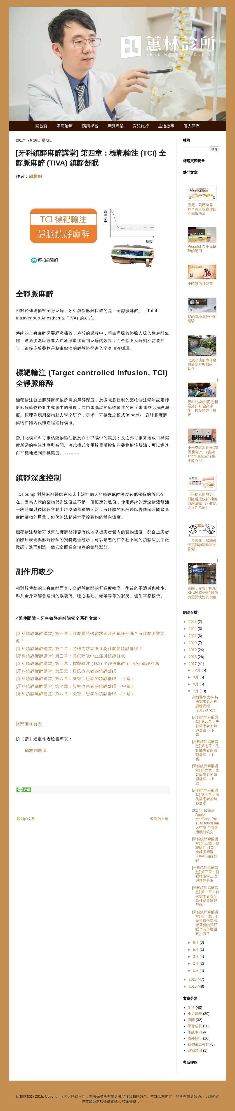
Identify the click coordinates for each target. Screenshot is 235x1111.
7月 (196, 691)
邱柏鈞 (35, 176)
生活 (191, 1008)
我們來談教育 (198, 1044)
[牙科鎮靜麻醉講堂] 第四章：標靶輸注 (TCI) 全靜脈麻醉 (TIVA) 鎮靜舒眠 (87, 663)
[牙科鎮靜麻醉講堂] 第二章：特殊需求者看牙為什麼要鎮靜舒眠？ (79, 648)
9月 (196, 677)
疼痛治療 (64, 126)
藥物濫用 (195, 1050)
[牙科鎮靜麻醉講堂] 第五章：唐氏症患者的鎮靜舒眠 (66, 671)
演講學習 (90, 126)
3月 (196, 956)
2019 (193, 650)
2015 (193, 986)
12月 (197, 670)
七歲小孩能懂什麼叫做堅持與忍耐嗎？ (202, 364)
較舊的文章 (159, 819)
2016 (193, 979)
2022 (193, 629)
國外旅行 (195, 1038)
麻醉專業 (115, 126)
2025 (193, 622)
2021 (193, 636)
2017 (193, 664)
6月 (196, 942)
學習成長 (195, 1026)
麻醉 (191, 1020)
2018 (193, 657)
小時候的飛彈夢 (200, 284)
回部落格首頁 (29, 724)
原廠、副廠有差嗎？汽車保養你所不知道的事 (202, 209)
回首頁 (41, 126)
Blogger (146, 1101)
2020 (193, 643)
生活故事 (166, 126)
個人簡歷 (191, 126)
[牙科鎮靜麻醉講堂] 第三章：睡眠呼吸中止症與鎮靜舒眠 (70, 656)
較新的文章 (26, 819)
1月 (196, 970)
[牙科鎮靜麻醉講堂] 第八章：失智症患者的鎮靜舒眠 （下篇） (76, 693)
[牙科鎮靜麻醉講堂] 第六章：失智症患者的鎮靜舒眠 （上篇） (76, 678)
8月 (196, 684)
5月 (196, 949)
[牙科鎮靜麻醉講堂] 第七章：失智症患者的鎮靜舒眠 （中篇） (76, 686)
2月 (196, 963)
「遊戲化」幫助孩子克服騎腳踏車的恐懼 (202, 545)
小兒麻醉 (195, 1014)
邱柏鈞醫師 (36, 750)
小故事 (193, 1032)
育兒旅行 (141, 126)
